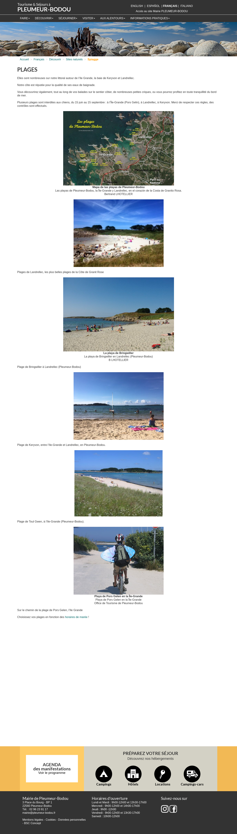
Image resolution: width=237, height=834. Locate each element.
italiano (186, 6)
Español (153, 6)
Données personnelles (72, 819)
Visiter (88, 18)
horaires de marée (76, 617)
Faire (25, 18)
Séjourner (68, 18)
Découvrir (44, 18)
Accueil (24, 59)
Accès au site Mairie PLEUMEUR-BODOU (162, 11)
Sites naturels (74, 59)
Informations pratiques (150, 18)
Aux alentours (112, 18)
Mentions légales (33, 819)
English (137, 6)
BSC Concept (32, 823)
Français (39, 59)
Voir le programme (51, 773)
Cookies (51, 819)
